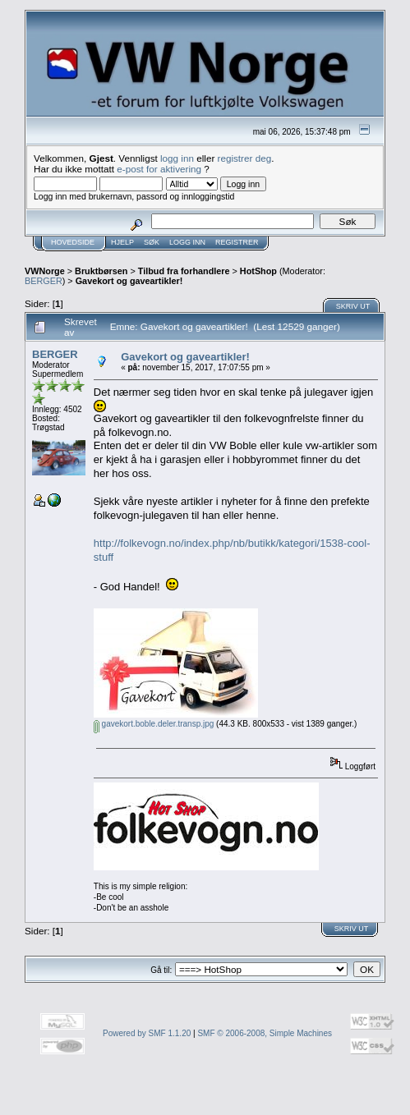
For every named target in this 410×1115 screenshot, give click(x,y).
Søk (151, 242)
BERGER (43, 281)
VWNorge (45, 271)
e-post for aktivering (159, 168)
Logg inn (187, 242)
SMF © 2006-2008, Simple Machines (264, 1033)
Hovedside (72, 242)
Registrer (237, 242)
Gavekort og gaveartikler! (129, 281)
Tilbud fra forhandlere (184, 271)
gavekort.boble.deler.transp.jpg (154, 723)
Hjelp (122, 242)
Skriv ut (353, 306)
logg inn (177, 158)
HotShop (258, 271)
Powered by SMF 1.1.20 (147, 1033)
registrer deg (245, 158)
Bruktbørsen (101, 271)
